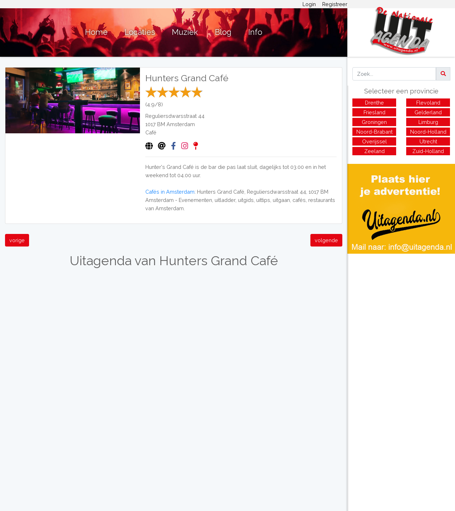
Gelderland (428, 112)
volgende (326, 240)
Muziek (185, 32)
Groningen (374, 122)
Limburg (428, 122)
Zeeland (374, 151)
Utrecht (428, 141)
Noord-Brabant (374, 132)
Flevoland (428, 103)
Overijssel (374, 141)
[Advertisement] (401, 304)
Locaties (140, 32)
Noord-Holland (428, 132)
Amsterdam (180, 124)
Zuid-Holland (428, 151)
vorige (17, 240)
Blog (223, 32)
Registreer (334, 4)
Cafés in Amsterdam (169, 192)
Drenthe (374, 103)
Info (255, 32)
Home (96, 32)
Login (309, 4)
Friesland (374, 112)
